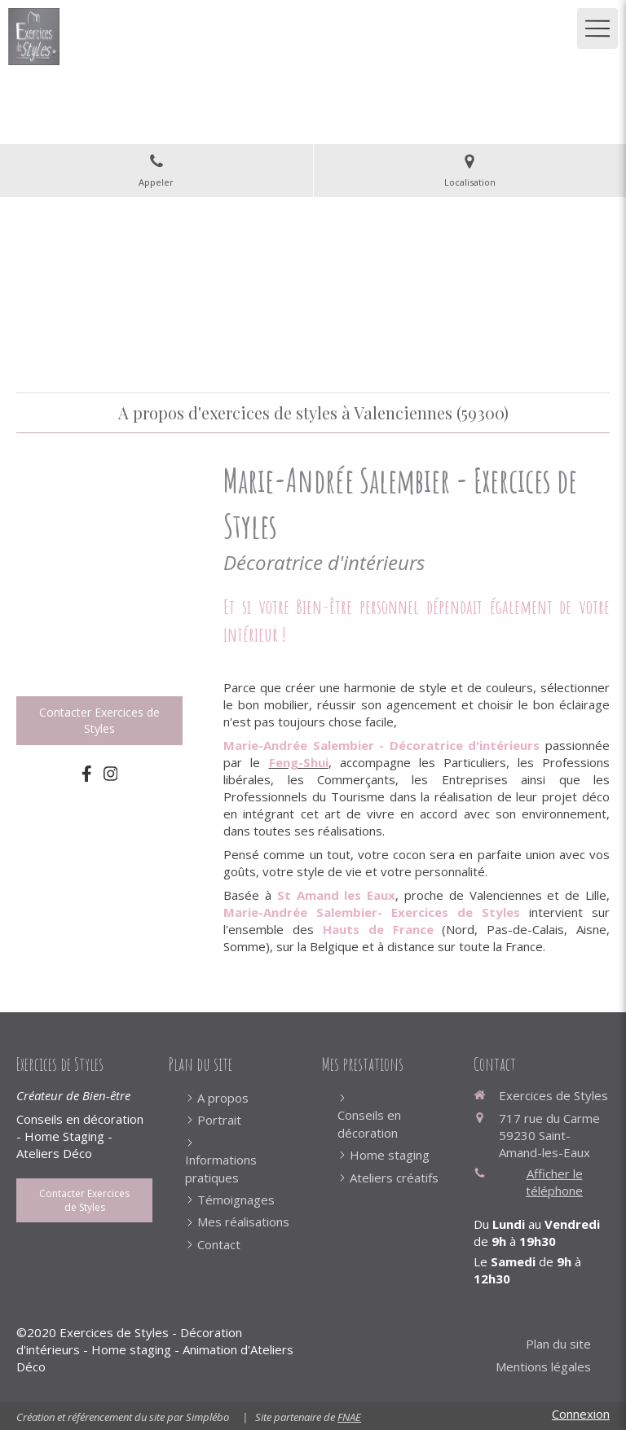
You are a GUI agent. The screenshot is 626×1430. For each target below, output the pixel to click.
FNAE (349, 1417)
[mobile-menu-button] (597, 28)
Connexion (581, 1414)
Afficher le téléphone (554, 1182)
